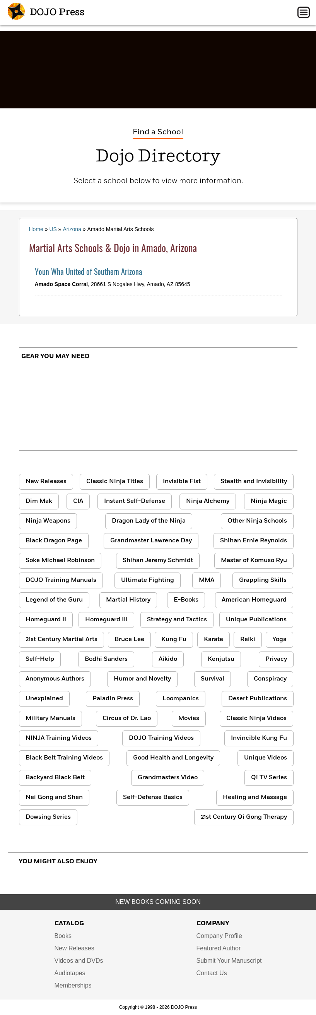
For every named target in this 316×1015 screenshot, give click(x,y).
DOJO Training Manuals (61, 580)
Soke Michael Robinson (60, 560)
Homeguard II (46, 620)
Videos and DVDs (79, 960)
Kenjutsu (221, 659)
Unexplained (44, 699)
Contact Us (211, 973)
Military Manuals (50, 718)
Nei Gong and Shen (54, 797)
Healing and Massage (255, 797)
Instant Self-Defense (134, 501)
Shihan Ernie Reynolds (253, 541)
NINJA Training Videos (59, 738)
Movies (188, 718)
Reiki (247, 639)
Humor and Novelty (142, 679)
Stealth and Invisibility (253, 481)
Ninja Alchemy (207, 501)
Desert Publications (257, 699)
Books (63, 936)
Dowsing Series (48, 817)
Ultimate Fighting (147, 580)
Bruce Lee (129, 639)
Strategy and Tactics (177, 620)
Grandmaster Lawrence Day (151, 541)
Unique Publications (256, 620)
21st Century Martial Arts (61, 639)
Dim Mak (39, 501)
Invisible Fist (182, 481)
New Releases (46, 481)
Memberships (73, 985)
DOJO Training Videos (161, 738)
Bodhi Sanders (106, 659)
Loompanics (180, 699)
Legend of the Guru (54, 600)
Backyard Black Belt (55, 778)
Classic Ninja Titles (114, 481)
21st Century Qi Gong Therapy (244, 817)
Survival (212, 679)
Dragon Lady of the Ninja (149, 521)
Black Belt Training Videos (64, 758)
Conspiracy (270, 679)
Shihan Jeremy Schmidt (158, 560)
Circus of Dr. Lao (126, 718)
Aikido (168, 659)
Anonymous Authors (55, 679)
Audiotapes (70, 973)
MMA (206, 580)
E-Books (186, 600)
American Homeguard (254, 600)
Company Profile (219, 936)
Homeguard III (106, 620)
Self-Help (40, 659)
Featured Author (218, 948)
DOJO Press (46, 12)
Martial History (128, 600)
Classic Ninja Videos (256, 718)
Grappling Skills (263, 580)
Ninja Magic (269, 501)
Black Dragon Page (54, 541)
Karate (213, 639)
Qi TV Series (269, 778)
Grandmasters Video (168, 778)
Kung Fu (173, 639)
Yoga (279, 639)
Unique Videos (265, 758)
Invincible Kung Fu (259, 738)
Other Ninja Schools (257, 521)
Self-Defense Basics (153, 797)
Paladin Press (112, 699)
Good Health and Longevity (173, 758)
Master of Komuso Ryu (254, 560)
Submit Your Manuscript (229, 960)
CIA (78, 501)
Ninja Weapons (48, 521)
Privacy (276, 659)
